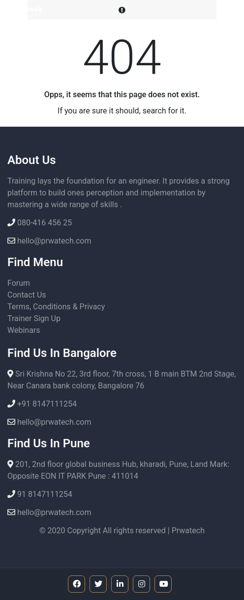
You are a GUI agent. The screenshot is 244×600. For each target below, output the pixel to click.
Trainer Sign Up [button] (34, 318)
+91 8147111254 (46, 404)
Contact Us (26, 295)
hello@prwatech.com (53, 240)
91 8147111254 (43, 494)
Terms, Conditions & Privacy (56, 306)
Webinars (23, 330)
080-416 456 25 (43, 222)
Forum (18, 283)
